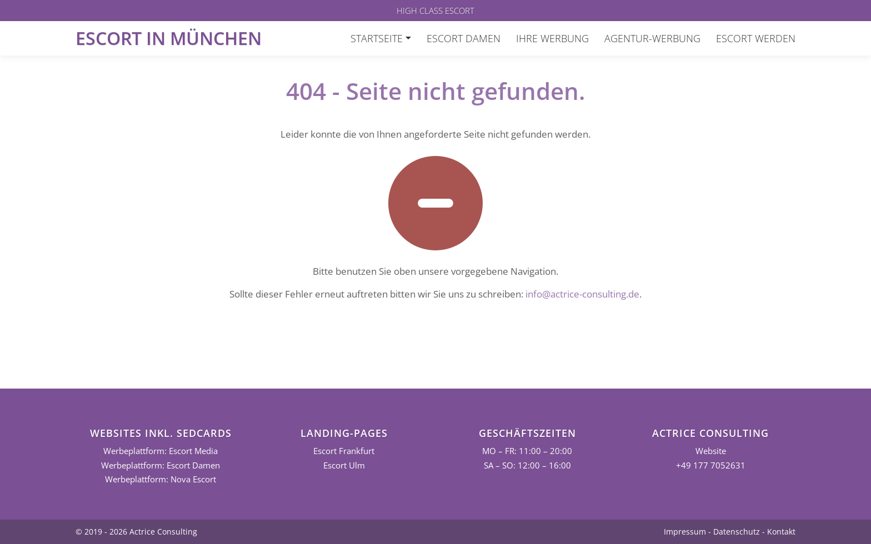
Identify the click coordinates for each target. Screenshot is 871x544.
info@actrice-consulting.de (582, 294)
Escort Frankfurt (343, 451)
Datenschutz (736, 531)
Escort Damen (463, 38)
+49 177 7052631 (710, 465)
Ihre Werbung (552, 38)
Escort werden (755, 38)
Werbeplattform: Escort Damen (160, 465)
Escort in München (169, 38)
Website (710, 451)
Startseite (377, 38)
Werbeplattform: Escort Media (160, 451)
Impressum (685, 531)
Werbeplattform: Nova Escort (160, 479)
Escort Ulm (344, 465)
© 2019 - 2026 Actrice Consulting (136, 531)
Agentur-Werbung (652, 38)
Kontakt (781, 531)
